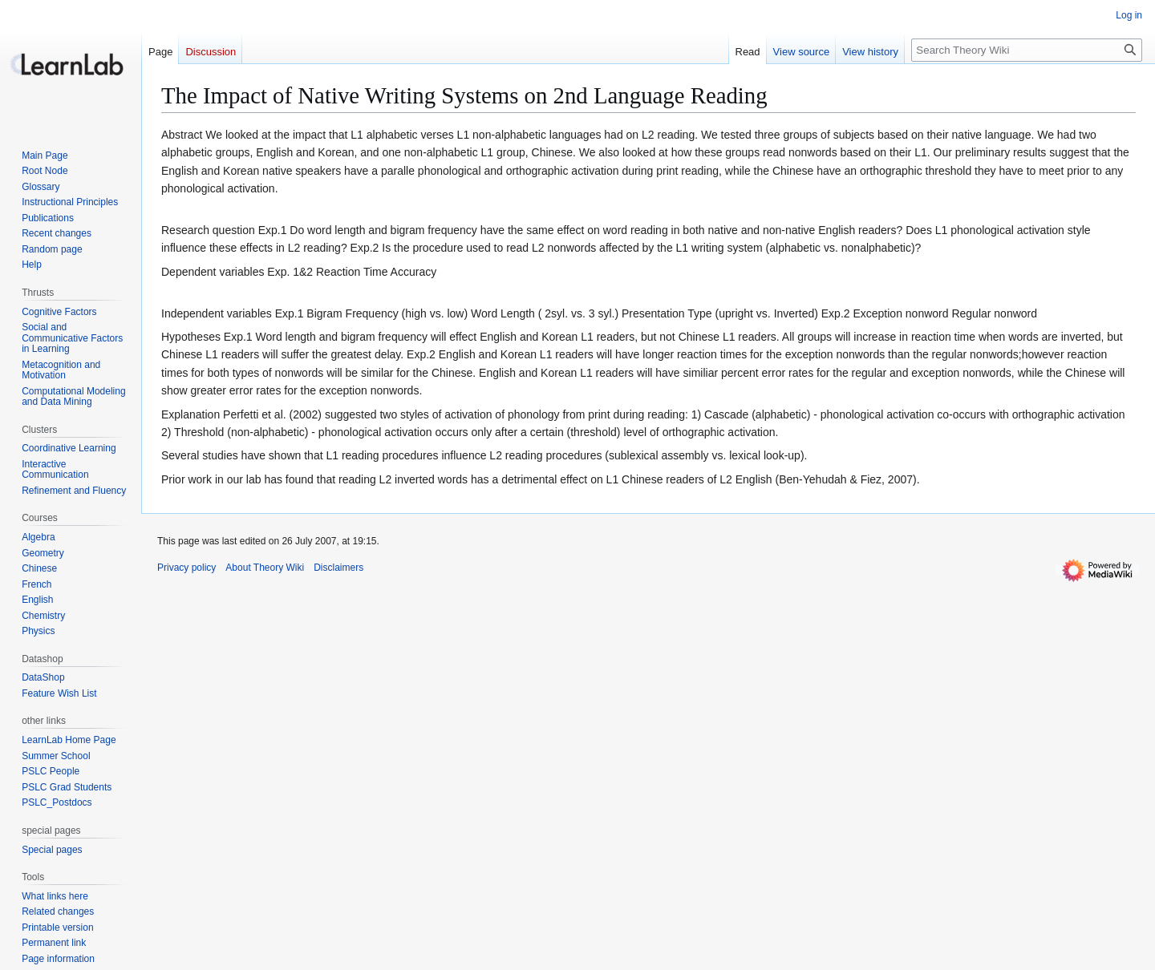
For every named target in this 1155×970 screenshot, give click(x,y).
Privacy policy (186, 567)
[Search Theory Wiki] (1026, 50)
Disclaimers (338, 567)
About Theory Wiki (264, 567)
